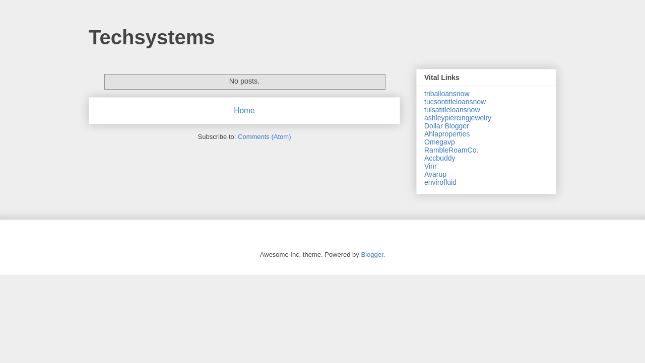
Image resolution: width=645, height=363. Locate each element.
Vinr (430, 166)
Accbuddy (439, 158)
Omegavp (439, 142)
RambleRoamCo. (451, 150)
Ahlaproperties (447, 134)
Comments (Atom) (264, 136)
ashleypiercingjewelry (457, 118)
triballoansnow (447, 94)
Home (244, 110)
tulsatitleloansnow (452, 110)
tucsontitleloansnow (455, 102)
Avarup (435, 174)
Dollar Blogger (446, 126)
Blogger (372, 254)
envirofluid (440, 182)
